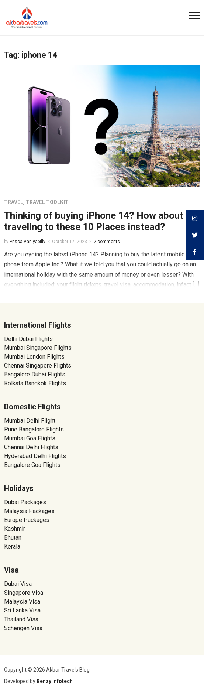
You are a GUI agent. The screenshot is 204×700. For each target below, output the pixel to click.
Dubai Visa (18, 583)
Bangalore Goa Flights (32, 464)
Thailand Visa (21, 619)
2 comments (107, 241)
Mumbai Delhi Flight (29, 420)
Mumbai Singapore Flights (38, 347)
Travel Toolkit (47, 202)
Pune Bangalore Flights (34, 429)
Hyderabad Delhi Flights (35, 456)
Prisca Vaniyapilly (27, 241)
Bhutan (12, 537)
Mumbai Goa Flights (29, 438)
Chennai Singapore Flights (37, 365)
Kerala (12, 546)
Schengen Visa (23, 628)
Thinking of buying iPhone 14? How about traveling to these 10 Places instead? (93, 221)
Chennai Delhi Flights (31, 447)
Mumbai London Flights (34, 356)
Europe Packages (26, 519)
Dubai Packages (25, 502)
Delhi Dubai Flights (28, 338)
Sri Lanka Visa (23, 610)
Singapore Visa (23, 592)
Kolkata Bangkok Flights (35, 383)
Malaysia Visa (22, 601)
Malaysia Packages (29, 511)
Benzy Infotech (55, 681)
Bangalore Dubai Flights (34, 374)
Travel (13, 202)
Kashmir (14, 528)
